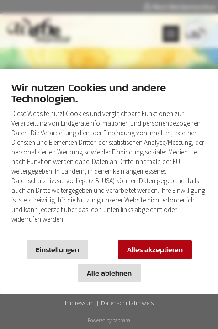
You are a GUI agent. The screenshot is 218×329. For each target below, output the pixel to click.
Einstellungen (57, 249)
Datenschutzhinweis (127, 303)
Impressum (79, 303)
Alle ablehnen (109, 273)
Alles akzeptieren (155, 249)
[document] (109, 159)
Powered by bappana (109, 320)
